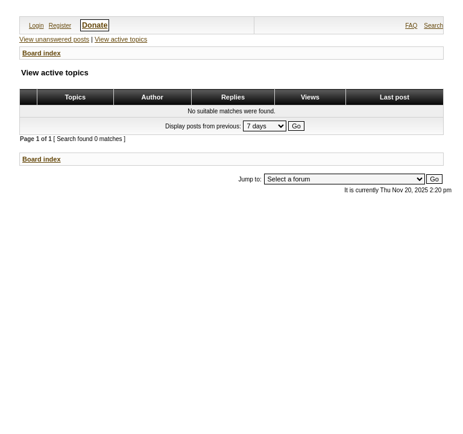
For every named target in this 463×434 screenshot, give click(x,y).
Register (60, 25)
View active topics (121, 39)
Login (36, 25)
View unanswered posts (54, 39)
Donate (94, 25)
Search (433, 25)
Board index (41, 53)
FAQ (411, 25)
